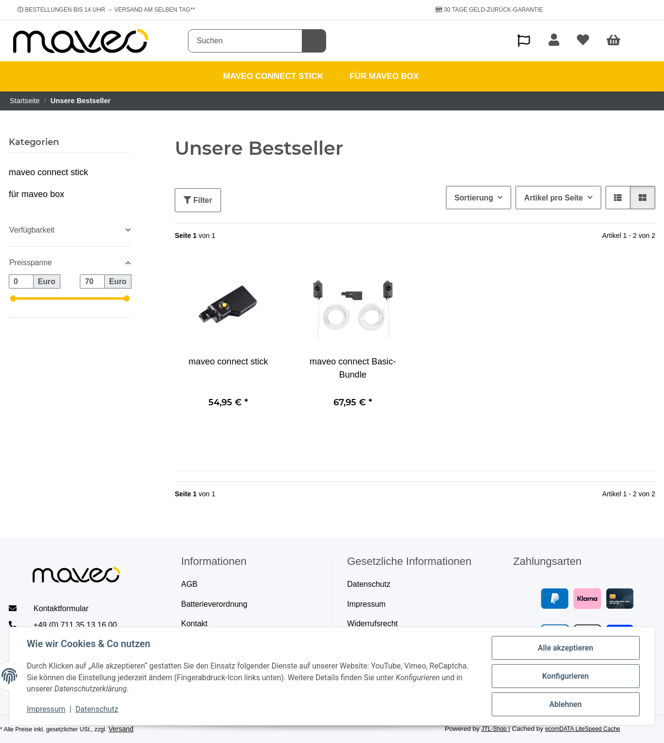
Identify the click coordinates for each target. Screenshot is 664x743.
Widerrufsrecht (372, 623)
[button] (524, 40)
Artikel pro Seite (553, 198)
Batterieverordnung (214, 604)
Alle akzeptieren (565, 647)
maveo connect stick (228, 361)
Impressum (46, 709)
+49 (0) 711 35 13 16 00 (75, 625)
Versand (121, 729)
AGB (189, 584)
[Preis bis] (92, 281)
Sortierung (473, 198)
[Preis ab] (21, 281)
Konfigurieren (565, 676)
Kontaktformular (61, 608)
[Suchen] (245, 41)
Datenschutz (96, 709)
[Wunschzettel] (583, 40)
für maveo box (36, 194)
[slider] (13, 298)
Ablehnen (565, 704)
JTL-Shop (494, 728)
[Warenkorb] (618, 40)
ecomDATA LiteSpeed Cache (582, 728)
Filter (198, 200)
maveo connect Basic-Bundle (353, 368)
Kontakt (194, 623)
